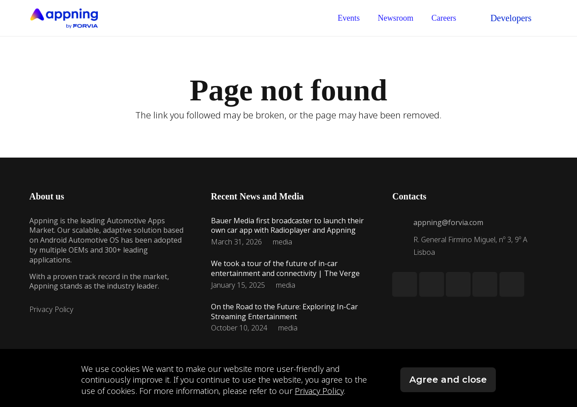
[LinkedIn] (404, 284)
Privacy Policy (51, 309)
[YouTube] (511, 284)
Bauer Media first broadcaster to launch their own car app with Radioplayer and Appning (287, 225)
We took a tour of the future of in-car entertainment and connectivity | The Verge (285, 268)
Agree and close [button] (448, 379)
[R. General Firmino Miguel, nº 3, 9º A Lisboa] (402, 246)
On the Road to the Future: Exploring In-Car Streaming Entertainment (284, 311)
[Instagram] (458, 284)
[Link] (63, 18)
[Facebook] (484, 284)
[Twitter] (431, 284)
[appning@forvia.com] (402, 222)
